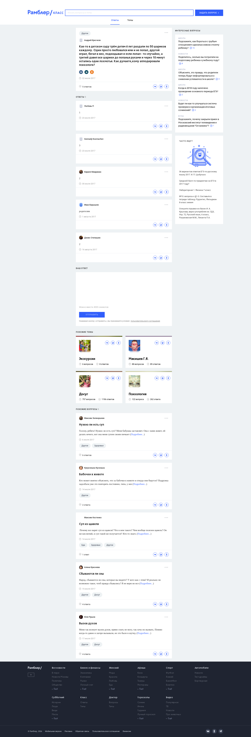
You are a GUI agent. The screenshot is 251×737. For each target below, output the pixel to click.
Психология (137, 394)
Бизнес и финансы (90, 668)
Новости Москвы (60, 677)
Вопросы (113, 703)
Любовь (113, 681)
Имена (141, 707)
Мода (112, 673)
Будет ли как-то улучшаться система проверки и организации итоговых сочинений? (197, 107)
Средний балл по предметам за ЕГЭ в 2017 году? (197, 182)
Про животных (173, 715)
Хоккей (169, 677)
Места (55, 715)
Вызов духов (88, 623)
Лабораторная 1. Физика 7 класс (195, 190)
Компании (85, 677)
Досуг (83, 394)
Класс (83, 697)
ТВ (167, 707)
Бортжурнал (201, 681)
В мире (55, 673)
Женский (114, 668)
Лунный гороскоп (146, 715)
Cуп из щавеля (89, 524)
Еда (111, 685)
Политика (56, 681)
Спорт (169, 668)
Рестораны (143, 685)
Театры (141, 681)
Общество (57, 685)
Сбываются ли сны (91, 573)
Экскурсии (87, 359)
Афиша (142, 668)
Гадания (142, 711)
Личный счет (86, 685)
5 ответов (85, 86)
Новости (199, 673)
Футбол (170, 673)
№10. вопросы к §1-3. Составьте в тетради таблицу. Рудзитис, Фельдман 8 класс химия (198, 199)
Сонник (141, 703)
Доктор (113, 697)
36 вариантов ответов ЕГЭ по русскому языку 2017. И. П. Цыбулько (198, 173)
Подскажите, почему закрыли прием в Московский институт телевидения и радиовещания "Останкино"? (198, 122)
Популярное (172, 703)
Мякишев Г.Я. (139, 359)
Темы (82, 707)
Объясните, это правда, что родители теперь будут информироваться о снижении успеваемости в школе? (198, 76)
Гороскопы (144, 697)
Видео (169, 697)
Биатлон (170, 685)
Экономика (86, 673)
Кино (140, 673)
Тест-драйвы (201, 677)
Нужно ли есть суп (91, 424)
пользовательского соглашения (145, 321)
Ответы (84, 703)
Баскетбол (171, 681)
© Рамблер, (32, 731)
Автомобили (202, 668)
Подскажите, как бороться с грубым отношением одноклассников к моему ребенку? (198, 44)
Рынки (83, 681)
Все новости (58, 668)
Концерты (143, 677)
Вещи (54, 711)
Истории (56, 703)
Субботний (58, 697)
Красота (113, 677)
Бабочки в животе (91, 474)
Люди (55, 707)
